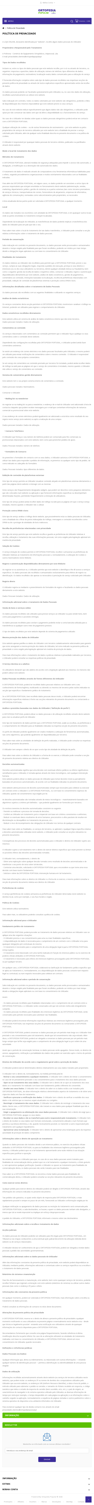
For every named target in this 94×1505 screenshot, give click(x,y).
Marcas (44, 1502)
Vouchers (32, 1502)
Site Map (69, 1502)
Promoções (8, 1502)
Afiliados (21, 1502)
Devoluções (56, 1502)
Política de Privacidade (16, 28)
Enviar (47, 1459)
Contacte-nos (83, 1502)
